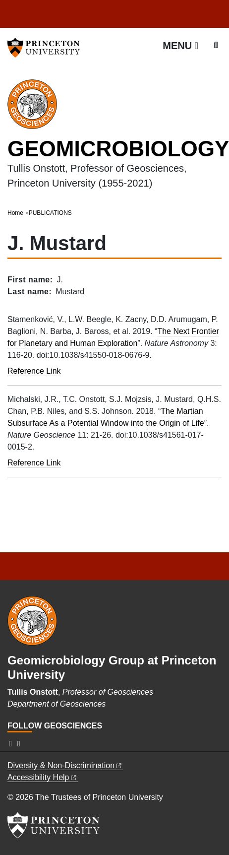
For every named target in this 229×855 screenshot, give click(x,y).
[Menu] (180, 45)
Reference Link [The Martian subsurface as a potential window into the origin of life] (34, 463)
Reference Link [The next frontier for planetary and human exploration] (34, 371)
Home (15, 212)
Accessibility (42, 777)
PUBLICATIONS (50, 212)
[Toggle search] (216, 45)
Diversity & (65, 765)
